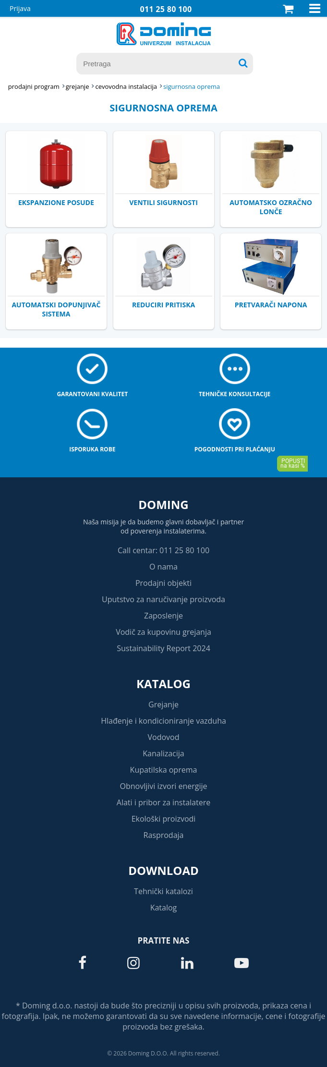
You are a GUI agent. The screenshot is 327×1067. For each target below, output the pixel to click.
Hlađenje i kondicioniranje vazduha (163, 720)
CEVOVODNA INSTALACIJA (126, 86)
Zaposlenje (163, 615)
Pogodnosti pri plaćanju (234, 449)
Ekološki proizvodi (164, 818)
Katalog (163, 683)
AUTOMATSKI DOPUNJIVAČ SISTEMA (56, 309)
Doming (163, 504)
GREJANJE (77, 86)
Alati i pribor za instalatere (163, 802)
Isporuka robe (92, 449)
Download (163, 870)
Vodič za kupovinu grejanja (163, 632)
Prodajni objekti (163, 583)
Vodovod (164, 737)
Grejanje (163, 704)
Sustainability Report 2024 (163, 648)
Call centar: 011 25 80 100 (163, 550)
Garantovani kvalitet (92, 394)
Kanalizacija (163, 753)
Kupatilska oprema (163, 769)
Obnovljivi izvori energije (163, 786)
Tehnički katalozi (163, 891)
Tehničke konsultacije (234, 394)
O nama (163, 566)
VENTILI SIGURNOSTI (163, 202)
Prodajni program (34, 86)
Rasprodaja (164, 835)
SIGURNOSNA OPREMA (191, 86)
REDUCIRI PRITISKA (163, 304)
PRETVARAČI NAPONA (271, 304)
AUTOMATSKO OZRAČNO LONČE (271, 207)
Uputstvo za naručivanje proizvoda (163, 599)
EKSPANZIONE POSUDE (56, 202)
